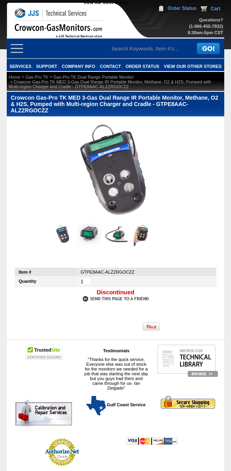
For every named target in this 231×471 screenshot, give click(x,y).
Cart (215, 9)
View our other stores (105, 2)
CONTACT (110, 66)
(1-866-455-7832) (206, 26)
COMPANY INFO (79, 66)
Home (14, 77)
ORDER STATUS (142, 66)
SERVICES (20, 66)
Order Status (181, 8)
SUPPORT (46, 66)
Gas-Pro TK (36, 77)
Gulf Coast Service (116, 404)
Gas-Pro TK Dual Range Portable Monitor (93, 77)
